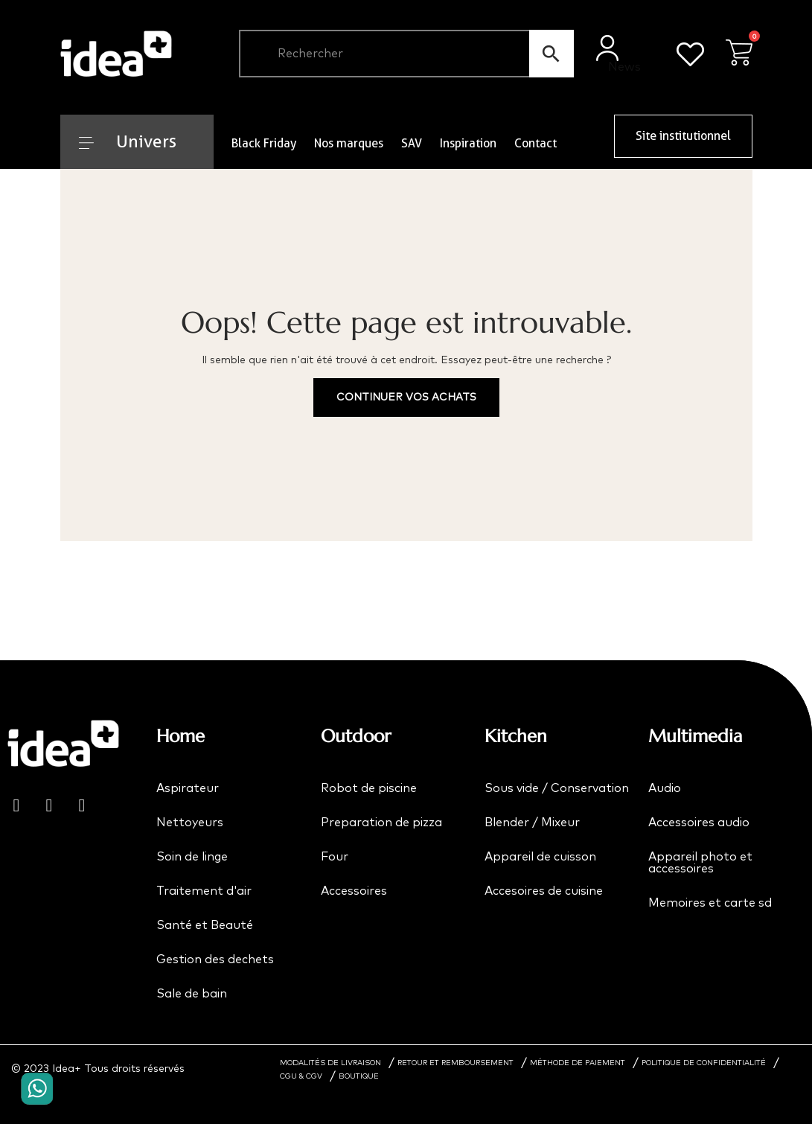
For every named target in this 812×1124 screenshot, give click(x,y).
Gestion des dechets (215, 959)
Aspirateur (187, 788)
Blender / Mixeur (532, 822)
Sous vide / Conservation (557, 788)
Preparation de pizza (381, 822)
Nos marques (348, 143)
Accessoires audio (698, 822)
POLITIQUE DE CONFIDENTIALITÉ (704, 1063)
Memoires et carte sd (710, 903)
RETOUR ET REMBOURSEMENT (455, 1063)
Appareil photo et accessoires (700, 863)
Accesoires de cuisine (544, 891)
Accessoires (354, 891)
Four (334, 857)
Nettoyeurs (189, 822)
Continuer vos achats (406, 397)
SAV (411, 143)
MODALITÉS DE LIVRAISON (330, 1063)
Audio (664, 788)
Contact (535, 143)
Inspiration (468, 143)
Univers (127, 141)
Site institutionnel (683, 136)
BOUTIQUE (359, 1076)
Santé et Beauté (204, 925)
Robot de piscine (369, 788)
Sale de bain (191, 994)
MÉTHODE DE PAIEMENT (577, 1063)
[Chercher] (406, 53)
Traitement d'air (204, 891)
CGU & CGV (301, 1076)
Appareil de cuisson (540, 857)
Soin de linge (192, 857)
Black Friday (263, 143)
